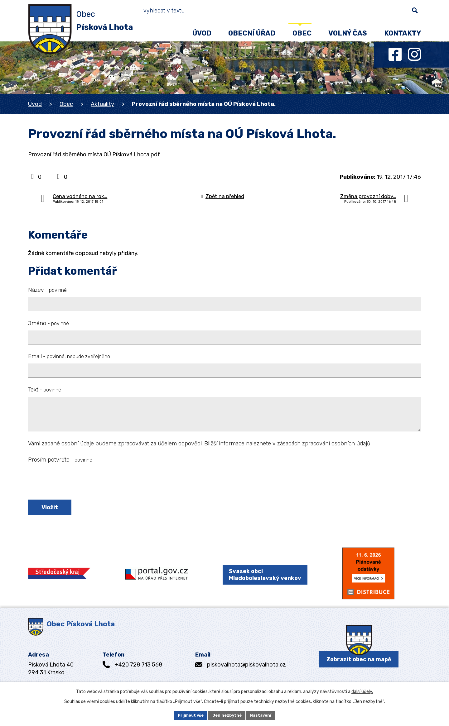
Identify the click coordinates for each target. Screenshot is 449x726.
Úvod (35, 104)
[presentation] (75, 482)
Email (69, 356)
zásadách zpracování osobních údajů (323, 443)
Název (47, 290)
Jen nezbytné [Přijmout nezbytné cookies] (227, 715)
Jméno (48, 323)
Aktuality (102, 104)
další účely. (362, 690)
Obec (66, 104)
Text (44, 389)
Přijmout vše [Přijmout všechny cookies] (188, 715)
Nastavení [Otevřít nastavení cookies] (264, 715)
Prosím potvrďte (60, 459)
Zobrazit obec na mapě (358, 672)
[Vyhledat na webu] (390, 12)
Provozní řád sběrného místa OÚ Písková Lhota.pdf (94, 154)
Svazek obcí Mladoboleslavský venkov (260, 583)
